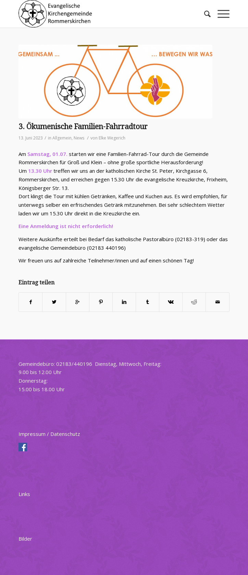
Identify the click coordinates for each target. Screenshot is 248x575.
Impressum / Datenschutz (49, 433)
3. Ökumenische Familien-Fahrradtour (83, 126)
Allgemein (62, 138)
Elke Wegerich (112, 138)
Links (24, 494)
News (79, 138)
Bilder (25, 538)
